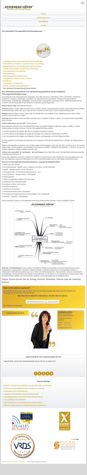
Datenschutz (22, 461)
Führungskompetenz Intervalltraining (14, 71)
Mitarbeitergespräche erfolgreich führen (15, 76)
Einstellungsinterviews (43, 17)
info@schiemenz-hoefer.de (35, 301)
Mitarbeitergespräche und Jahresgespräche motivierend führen (22, 66)
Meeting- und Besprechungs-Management (16, 86)
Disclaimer (15, 461)
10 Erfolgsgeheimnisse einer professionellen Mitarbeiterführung (22, 61)
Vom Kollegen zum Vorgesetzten (13, 83)
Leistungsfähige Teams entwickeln (14, 399)
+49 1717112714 (53, 301)
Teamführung (7, 81)
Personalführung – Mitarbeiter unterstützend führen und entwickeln (23, 64)
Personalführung (43, 21)
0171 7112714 (67, 325)
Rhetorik (43, 13)
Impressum (9, 461)
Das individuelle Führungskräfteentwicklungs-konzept (19, 88)
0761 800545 (67, 322)
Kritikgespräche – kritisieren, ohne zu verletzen (17, 78)
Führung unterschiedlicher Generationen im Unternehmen (20, 68)
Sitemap (4, 461)
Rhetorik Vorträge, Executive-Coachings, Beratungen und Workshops (25, 405)
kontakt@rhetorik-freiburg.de (65, 327)
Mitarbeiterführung (9, 73)
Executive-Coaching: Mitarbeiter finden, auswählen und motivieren (24, 388)
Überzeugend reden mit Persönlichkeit (15, 391)
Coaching (43, 25)
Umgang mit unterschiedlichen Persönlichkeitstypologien (21, 394)
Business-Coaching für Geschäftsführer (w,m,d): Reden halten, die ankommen (27, 385)
